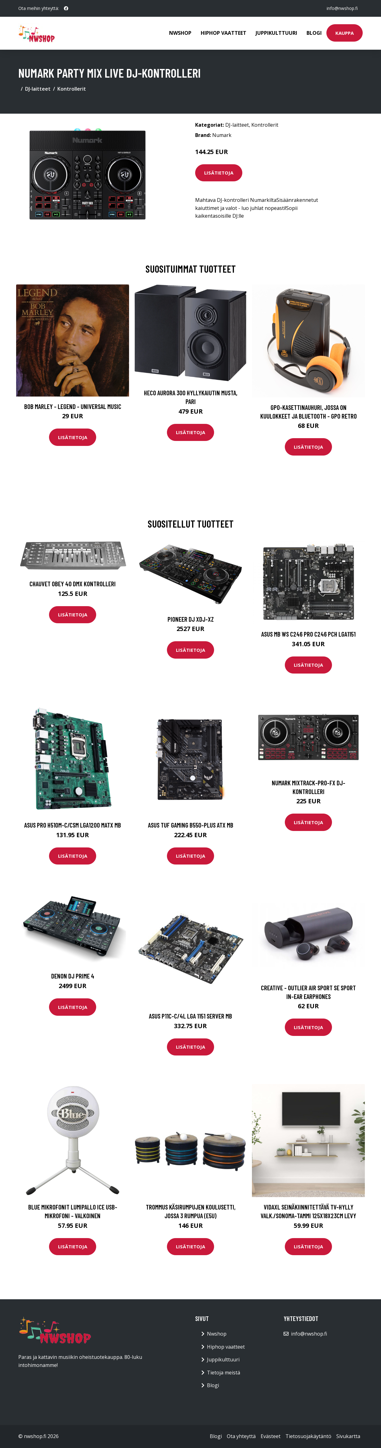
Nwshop (180, 33)
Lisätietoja (218, 173)
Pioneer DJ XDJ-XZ (191, 619)
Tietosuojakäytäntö (308, 1436)
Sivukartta (348, 1436)
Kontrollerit (71, 88)
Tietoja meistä (223, 1372)
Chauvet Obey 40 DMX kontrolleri (72, 584)
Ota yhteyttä (241, 1436)
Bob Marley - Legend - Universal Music (72, 406)
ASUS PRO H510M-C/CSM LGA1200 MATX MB (72, 825)
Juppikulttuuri (276, 33)
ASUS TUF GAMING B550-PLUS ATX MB (190, 825)
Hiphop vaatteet (223, 33)
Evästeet (270, 1436)
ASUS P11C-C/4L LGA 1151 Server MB (190, 1016)
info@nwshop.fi (342, 8)
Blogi (314, 33)
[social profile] (66, 8)
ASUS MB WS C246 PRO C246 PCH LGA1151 (308, 634)
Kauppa (344, 33)
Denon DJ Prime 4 (72, 976)
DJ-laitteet (38, 88)
